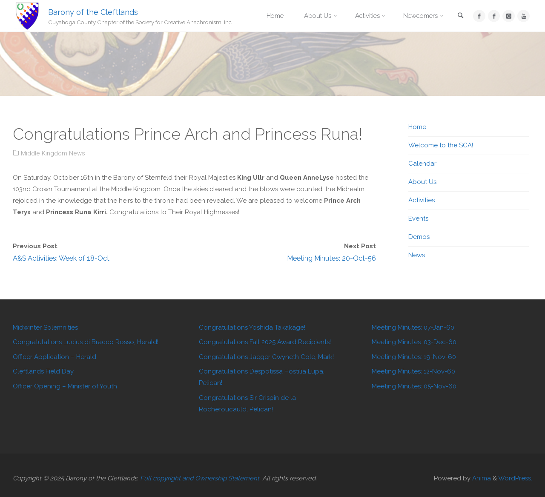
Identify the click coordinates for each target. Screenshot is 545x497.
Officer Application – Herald (54, 357)
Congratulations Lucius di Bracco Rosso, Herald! (85, 342)
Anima (480, 478)
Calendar (422, 163)
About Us (422, 182)
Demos (419, 237)
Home (417, 127)
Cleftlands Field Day (43, 371)
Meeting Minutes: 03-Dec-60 (414, 342)
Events (418, 218)
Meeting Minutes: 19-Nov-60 (414, 357)
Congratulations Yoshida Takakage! (252, 327)
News (416, 255)
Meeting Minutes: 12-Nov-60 (413, 371)
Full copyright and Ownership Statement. (200, 478)
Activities (421, 200)
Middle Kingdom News (53, 153)
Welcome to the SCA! (440, 145)
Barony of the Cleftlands (93, 11)
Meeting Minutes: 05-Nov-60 (414, 386)
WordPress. (515, 478)
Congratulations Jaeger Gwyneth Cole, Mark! (266, 357)
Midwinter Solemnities (45, 327)
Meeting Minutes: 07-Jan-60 (413, 327)
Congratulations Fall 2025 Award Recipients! (265, 342)
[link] (461, 16)
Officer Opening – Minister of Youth (65, 386)
